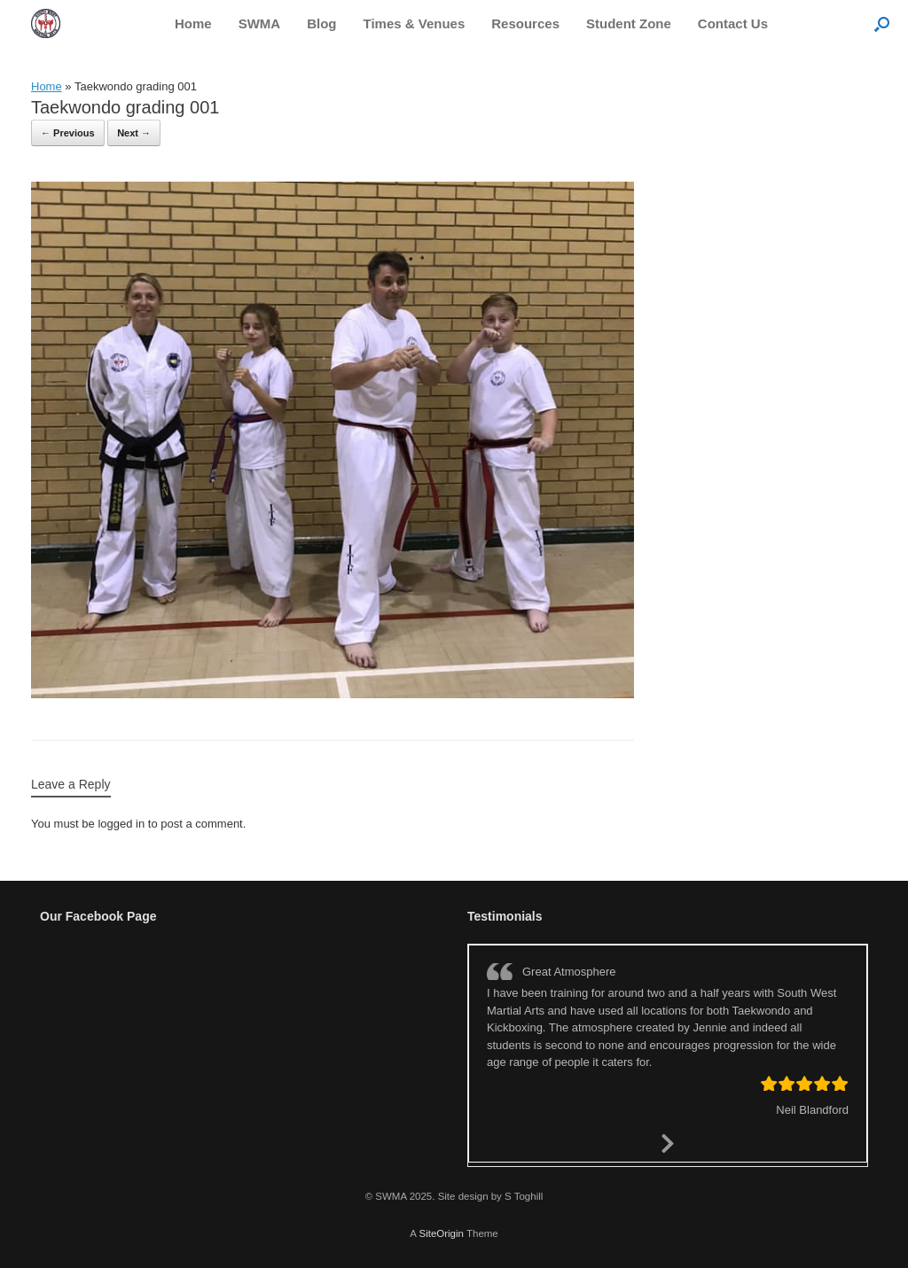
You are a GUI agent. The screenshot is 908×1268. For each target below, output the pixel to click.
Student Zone (628, 23)
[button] (882, 23)
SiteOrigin (441, 1233)
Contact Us (733, 23)
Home (193, 23)
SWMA (260, 23)
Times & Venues (415, 23)
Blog (321, 23)
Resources (525, 23)
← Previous (68, 133)
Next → (134, 133)
